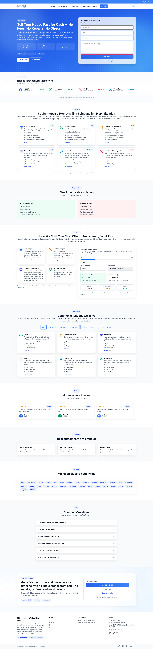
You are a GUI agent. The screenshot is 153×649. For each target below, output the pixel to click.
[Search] (134, 6)
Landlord (94, 327)
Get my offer (23, 59)
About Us (75, 6)
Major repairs (106, 327)
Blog (49, 627)
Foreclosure (52, 327)
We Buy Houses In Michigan (86, 622)
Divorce (84, 327)
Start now (107, 166)
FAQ (49, 625)
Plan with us (27, 166)
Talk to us (67, 142)
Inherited (63, 327)
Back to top (133, 646)
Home (53, 6)
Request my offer (107, 593)
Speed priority (111, 265)
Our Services (62, 6)
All (43, 327)
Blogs (95, 6)
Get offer (104, 6)
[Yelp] (117, 632)
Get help (107, 142)
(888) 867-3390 (146, 2)
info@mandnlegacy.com (118, 622)
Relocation (74, 327)
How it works (36, 59)
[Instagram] (113, 632)
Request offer (68, 166)
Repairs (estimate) (85, 265)
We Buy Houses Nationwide (86, 620)
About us (50, 620)
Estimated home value (86, 256)
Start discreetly (28, 374)
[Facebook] (110, 632)
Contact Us (87, 6)
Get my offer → (107, 56)
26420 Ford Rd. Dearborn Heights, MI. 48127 (122, 626)
